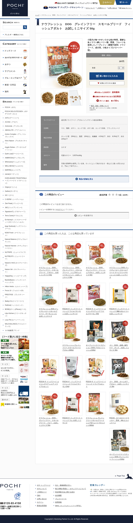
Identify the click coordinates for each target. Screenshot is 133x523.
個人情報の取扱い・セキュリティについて (70, 489)
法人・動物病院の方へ (63, 485)
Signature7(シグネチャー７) (15, 212)
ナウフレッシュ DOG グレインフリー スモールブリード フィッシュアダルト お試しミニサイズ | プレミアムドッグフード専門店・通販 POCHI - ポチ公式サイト (15, 8)
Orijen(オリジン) (11, 187)
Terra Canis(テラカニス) (13, 216)
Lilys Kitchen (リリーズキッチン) (15, 314)
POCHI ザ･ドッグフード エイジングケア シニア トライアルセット (49, 384)
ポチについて (90, 8)
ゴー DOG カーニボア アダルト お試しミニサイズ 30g (119, 384)
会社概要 (58, 495)
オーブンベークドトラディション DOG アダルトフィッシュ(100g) (95, 347)
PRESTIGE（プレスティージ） (15, 296)
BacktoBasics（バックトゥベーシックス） (15, 281)
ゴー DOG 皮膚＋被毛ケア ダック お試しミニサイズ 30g (119, 347)
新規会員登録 (42, 506)
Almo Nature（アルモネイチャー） (16, 142)
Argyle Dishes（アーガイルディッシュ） (15, 148)
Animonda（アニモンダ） (14, 126)
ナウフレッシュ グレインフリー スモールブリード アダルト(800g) (71, 347)
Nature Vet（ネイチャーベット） (15, 270)
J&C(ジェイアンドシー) (13, 207)
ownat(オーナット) (11, 174)
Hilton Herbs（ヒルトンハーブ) (16, 286)
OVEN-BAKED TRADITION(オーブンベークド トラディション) (16, 180)
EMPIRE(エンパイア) (12, 170)
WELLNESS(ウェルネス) (14, 166)
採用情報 (58, 502)
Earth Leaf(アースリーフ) (14, 154)
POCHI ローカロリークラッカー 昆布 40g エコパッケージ (119, 420)
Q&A (38, 495)
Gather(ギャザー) (11, 191)
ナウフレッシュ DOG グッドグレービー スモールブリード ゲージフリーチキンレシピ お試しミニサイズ (119, 272)
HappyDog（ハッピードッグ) (15, 276)
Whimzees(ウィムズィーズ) (15, 162)
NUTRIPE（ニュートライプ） (16, 252)
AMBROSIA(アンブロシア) (14, 158)
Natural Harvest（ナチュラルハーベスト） (16, 247)
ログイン (60, 209)
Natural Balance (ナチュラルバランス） (16, 240)
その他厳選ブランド (12, 330)
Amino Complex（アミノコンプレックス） (15, 135)
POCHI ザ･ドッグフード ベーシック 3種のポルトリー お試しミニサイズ (119, 311)
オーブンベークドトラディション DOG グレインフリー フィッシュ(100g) (119, 456)
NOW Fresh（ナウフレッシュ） (15, 234)
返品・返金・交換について (100, 106)
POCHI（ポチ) (10, 107)
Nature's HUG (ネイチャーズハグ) (16, 264)
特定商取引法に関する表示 (65, 492)
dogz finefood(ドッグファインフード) (16, 227)
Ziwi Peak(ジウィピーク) (14, 203)
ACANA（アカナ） (12, 122)
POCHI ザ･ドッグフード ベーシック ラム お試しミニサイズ (72, 420)
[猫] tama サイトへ (125, 8)
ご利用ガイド (101, 8)
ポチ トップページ (43, 485)
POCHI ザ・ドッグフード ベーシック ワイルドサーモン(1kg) (71, 384)
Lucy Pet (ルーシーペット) (14, 320)
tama (68, 506)
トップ (37, 15)
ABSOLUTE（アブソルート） (16, 130)
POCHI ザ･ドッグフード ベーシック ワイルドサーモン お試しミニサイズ (72, 311)
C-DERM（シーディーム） (14, 199)
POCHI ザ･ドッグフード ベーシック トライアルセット (96, 384)
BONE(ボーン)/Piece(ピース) (15, 309)
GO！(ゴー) (9, 195)
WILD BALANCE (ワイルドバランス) (15, 325)
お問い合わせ (112, 8)
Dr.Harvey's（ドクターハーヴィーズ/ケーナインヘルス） (15, 221)
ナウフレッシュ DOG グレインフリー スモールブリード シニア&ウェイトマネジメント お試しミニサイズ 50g (72, 272)
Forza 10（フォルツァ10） (15, 290)
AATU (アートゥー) (12, 118)
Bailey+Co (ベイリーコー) (14, 301)
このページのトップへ (124, 476)
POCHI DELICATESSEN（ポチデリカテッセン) (16, 112)
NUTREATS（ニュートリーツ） (15, 257)
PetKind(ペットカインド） (14, 305)
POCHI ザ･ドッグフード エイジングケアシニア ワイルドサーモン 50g (96, 311)
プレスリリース (60, 499)
